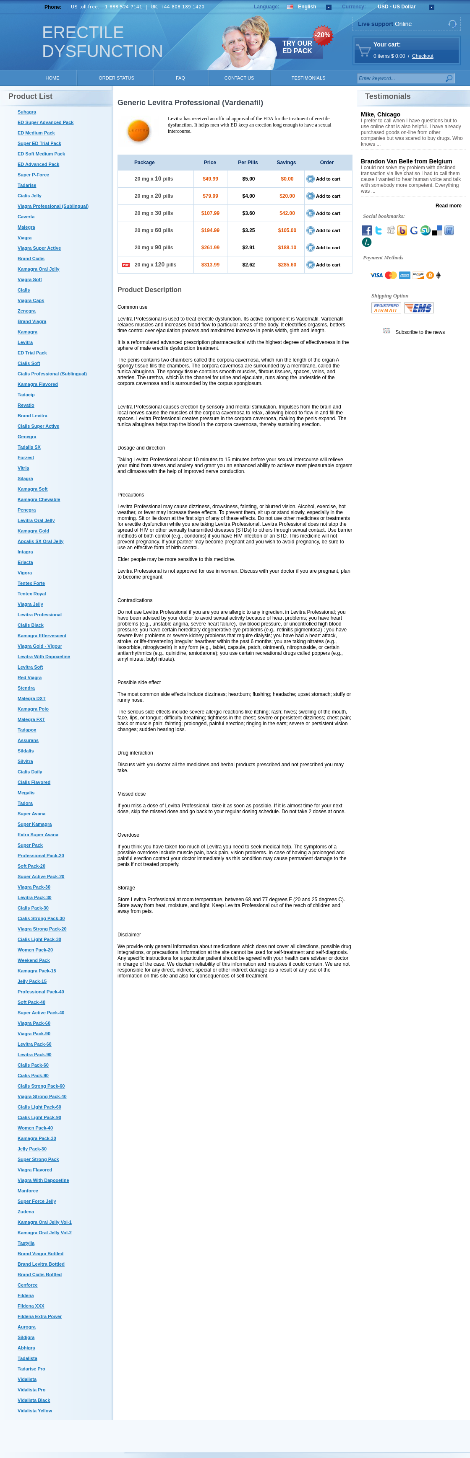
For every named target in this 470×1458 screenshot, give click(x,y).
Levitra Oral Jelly (36, 520)
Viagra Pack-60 (34, 1023)
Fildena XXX (31, 1305)
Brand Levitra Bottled (41, 1264)
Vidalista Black (34, 1400)
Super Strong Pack (38, 1159)
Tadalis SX (29, 447)
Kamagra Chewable (39, 499)
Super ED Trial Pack (39, 143)
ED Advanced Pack (38, 164)
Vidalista (27, 1379)
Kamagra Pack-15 (37, 970)
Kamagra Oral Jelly (39, 268)
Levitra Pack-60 (35, 1044)
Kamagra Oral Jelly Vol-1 (45, 1222)
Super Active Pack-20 (41, 876)
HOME (53, 77)
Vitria (23, 467)
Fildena (26, 1295)
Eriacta (25, 562)
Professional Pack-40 (41, 991)
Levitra (25, 342)
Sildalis (26, 750)
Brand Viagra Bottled (40, 1253)
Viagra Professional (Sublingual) (53, 206)
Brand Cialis (31, 258)
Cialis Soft (29, 363)
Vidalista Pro (31, 1389)
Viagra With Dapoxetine (43, 1180)
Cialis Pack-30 (33, 907)
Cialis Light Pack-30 (39, 939)
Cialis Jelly (30, 195)
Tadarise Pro (31, 1368)
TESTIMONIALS (309, 77)
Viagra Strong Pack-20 (42, 928)
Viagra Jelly (30, 604)
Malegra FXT (31, 719)
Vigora (25, 572)
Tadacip (26, 394)
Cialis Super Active (38, 426)
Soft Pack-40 (31, 1002)
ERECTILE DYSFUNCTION (102, 41)
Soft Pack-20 (31, 866)
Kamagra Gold (33, 530)
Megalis (26, 792)
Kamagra (27, 331)
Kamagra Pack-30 (37, 1138)
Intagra (25, 551)
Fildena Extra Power (40, 1316)
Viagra (24, 237)
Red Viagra (30, 677)
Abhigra (26, 1347)
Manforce (28, 1190)
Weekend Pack (34, 960)
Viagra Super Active (39, 248)
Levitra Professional (40, 614)
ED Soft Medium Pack (41, 153)
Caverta (26, 216)
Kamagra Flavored (38, 384)
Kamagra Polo (33, 708)
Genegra (27, 436)
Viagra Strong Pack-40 (42, 1096)
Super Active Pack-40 (41, 1012)
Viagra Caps (31, 300)
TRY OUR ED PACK (297, 47)
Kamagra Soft (33, 488)
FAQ (180, 77)
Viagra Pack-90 (34, 1033)
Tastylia (26, 1243)
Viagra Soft (30, 279)
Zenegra (27, 310)
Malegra (26, 227)
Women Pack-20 (35, 949)
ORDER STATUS (116, 77)
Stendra (26, 687)
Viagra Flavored (35, 1169)
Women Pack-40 (35, 1127)
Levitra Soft (30, 667)
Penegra (27, 509)
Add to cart (328, 178)
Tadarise (27, 185)
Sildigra (26, 1337)
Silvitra (25, 761)
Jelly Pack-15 (32, 981)
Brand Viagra (32, 321)
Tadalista (27, 1358)
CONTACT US (239, 77)
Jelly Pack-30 (32, 1148)
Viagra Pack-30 (34, 886)
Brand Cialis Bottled (40, 1274)
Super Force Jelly (37, 1201)
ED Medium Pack (36, 132)
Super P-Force (33, 174)
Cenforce (28, 1284)
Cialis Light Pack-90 (39, 1117)
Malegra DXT (32, 698)
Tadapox (27, 729)
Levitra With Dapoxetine (44, 656)
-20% (322, 35)
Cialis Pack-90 (33, 1075)
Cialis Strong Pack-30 (41, 918)
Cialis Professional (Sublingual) (52, 373)
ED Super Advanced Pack (45, 122)
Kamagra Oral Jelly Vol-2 (45, 1232)
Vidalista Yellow (35, 1410)
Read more (449, 206)
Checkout (422, 56)
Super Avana (31, 813)
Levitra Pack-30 (35, 897)
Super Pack (30, 845)
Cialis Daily (30, 771)
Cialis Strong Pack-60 (41, 1085)
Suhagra (27, 111)
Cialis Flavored (34, 782)
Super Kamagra (35, 824)
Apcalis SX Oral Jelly (40, 541)
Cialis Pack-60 (33, 1065)
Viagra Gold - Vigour (40, 646)
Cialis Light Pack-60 (39, 1106)
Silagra (25, 478)
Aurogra (27, 1326)
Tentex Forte (31, 583)
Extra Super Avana (38, 834)
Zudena (26, 1211)
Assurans (28, 740)
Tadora (25, 803)
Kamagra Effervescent (42, 635)
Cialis (24, 289)
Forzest (26, 457)
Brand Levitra (32, 415)
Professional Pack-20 (41, 855)
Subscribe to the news (420, 332)
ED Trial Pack (32, 352)
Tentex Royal (32, 593)
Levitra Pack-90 (35, 1054)
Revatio (26, 405)
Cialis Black (31, 625)
